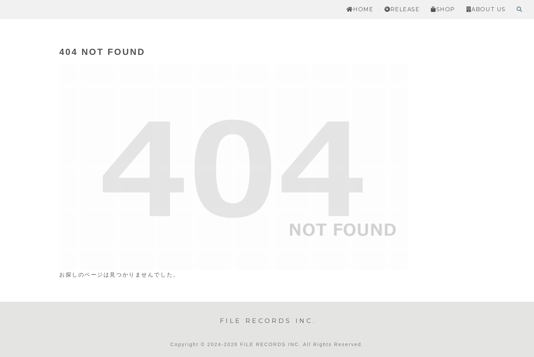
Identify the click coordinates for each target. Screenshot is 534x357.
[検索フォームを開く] (519, 9)
